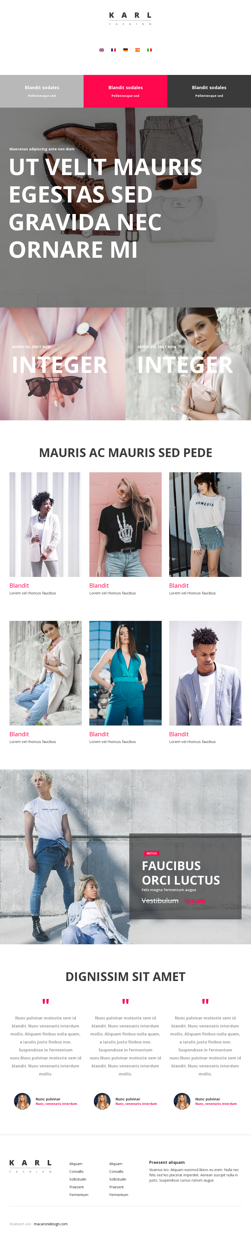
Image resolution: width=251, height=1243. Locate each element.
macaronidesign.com (51, 1224)
